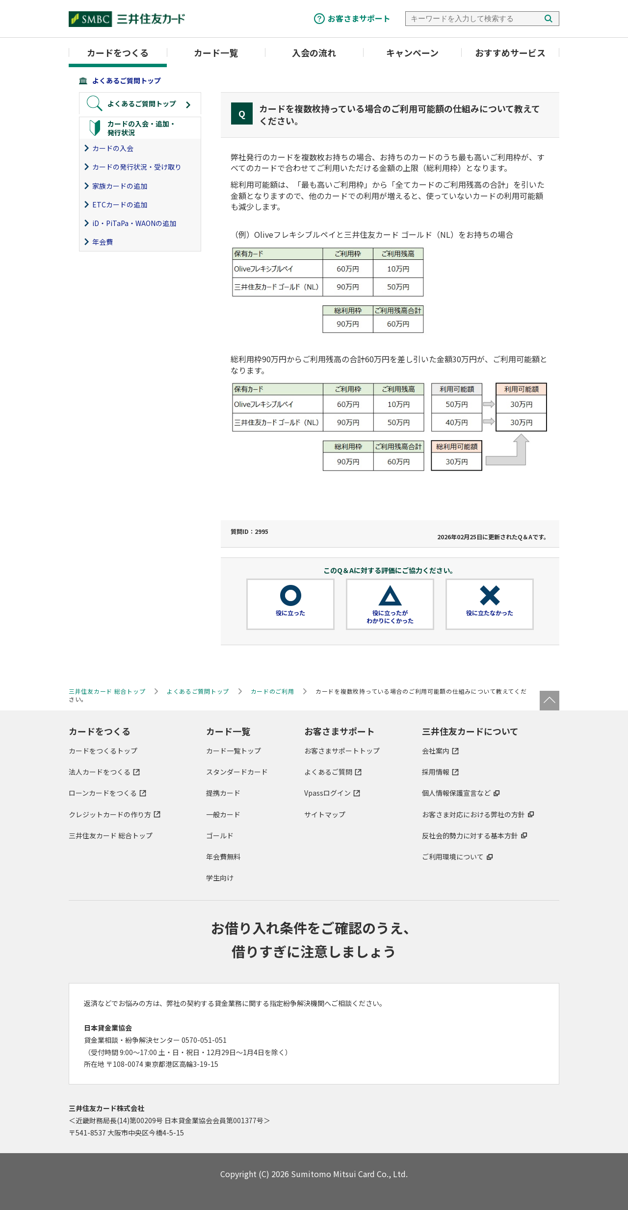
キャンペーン (412, 52)
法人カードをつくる (100, 772)
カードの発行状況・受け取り (137, 167)
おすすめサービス (510, 52)
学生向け (220, 877)
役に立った (290, 612)
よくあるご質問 (328, 772)
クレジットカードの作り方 (110, 814)
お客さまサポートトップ (342, 751)
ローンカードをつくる (103, 793)
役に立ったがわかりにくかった (390, 616)
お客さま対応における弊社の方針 (473, 814)
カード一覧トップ (233, 751)
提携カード (223, 793)
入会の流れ (314, 52)
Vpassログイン (327, 793)
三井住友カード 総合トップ (111, 835)
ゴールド (220, 835)
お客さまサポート (359, 18)
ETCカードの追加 (119, 204)
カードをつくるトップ (103, 751)
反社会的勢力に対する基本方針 (470, 835)
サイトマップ (324, 814)
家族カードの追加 (119, 186)
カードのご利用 (272, 691)
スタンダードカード (237, 772)
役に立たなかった (489, 612)
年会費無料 (223, 856)
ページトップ (549, 700)
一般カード (223, 814)
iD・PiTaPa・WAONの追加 (134, 223)
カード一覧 (216, 52)
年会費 (102, 242)
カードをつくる (118, 52)
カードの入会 (112, 148)
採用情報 (435, 772)
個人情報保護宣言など (456, 793)
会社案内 (435, 751)
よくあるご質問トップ (126, 80)
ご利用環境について (453, 856)
